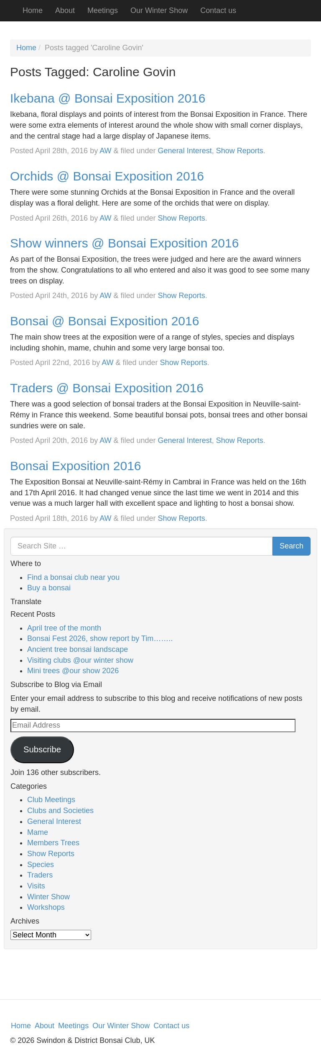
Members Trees (53, 843)
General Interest (185, 151)
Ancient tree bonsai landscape (77, 649)
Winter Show (48, 897)
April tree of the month (64, 628)
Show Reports (239, 151)
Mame (37, 832)
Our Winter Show (159, 10)
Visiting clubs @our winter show (80, 660)
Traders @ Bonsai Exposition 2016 (107, 388)
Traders (40, 875)
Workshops (46, 907)
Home (33, 10)
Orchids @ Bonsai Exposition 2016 (107, 176)
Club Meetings (51, 799)
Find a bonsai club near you (73, 577)
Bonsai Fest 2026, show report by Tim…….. (100, 638)
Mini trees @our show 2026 (73, 671)
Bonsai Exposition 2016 (75, 466)
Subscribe (42, 749)
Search (291, 546)
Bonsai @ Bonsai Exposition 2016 (104, 321)
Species (40, 864)
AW (105, 151)
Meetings (102, 10)
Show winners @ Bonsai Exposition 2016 (124, 243)
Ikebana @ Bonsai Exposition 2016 (107, 98)
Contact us (218, 10)
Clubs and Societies (60, 810)
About (65, 10)
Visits (36, 886)
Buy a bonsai (49, 588)
